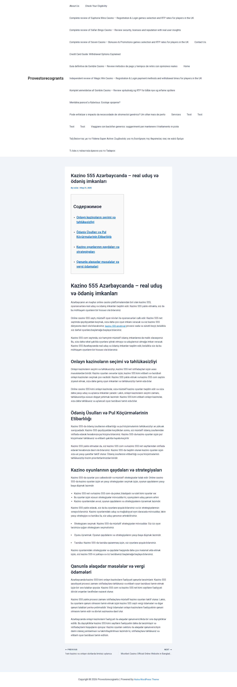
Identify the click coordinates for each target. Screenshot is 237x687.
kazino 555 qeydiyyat (116, 330)
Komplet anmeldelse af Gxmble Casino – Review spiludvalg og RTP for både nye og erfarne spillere (121, 90)
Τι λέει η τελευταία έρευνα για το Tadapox (92, 150)
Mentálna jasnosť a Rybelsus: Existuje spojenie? (94, 102)
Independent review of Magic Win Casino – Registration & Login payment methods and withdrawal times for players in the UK (135, 78)
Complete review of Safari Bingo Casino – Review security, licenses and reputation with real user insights (124, 30)
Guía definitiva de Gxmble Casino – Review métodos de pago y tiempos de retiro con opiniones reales (123, 66)
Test (186, 114)
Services (174, 114)
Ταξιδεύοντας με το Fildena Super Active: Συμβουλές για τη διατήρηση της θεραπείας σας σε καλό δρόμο (126, 138)
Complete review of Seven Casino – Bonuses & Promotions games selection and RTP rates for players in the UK (128, 42)
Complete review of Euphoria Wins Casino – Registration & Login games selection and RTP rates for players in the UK (131, 18)
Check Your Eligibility (94, 6)
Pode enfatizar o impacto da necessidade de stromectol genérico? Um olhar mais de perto (117, 114)
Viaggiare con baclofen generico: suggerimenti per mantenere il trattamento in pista (132, 126)
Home (185, 66)
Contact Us (198, 42)
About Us (74, 6)
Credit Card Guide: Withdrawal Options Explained (94, 54)
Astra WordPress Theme (146, 679)
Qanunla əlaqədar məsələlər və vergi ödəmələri (91, 266)
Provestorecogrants (45, 78)
